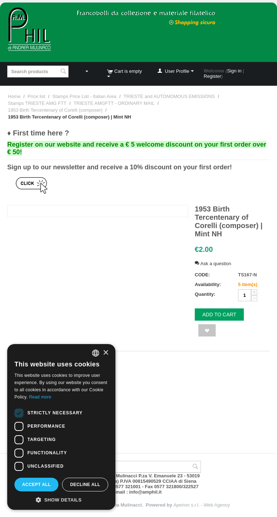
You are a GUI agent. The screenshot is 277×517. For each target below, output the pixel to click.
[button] (61, 499)
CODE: (202, 274)
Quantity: (205, 294)
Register (212, 76)
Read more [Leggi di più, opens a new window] (40, 397)
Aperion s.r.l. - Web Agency (201, 505)
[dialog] (61, 427)
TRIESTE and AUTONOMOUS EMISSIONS (169, 96)
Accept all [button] (36, 484)
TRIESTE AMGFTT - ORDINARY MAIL (114, 103)
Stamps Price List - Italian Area (84, 96)
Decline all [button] (85, 484)
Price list (36, 96)
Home (14, 96)
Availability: (208, 284)
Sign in (234, 70)
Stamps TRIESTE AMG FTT (37, 103)
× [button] (105, 353)
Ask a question (213, 263)
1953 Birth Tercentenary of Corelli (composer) (55, 110)
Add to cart (219, 314)
